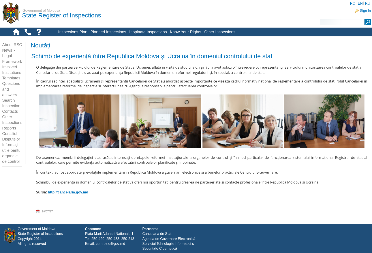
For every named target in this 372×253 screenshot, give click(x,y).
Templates (11, 78)
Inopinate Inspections (148, 32)
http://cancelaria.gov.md (68, 192)
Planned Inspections (108, 32)
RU (367, 3)
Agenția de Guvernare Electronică (168, 239)
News (7, 50)
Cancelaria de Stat (156, 234)
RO (352, 3)
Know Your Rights (185, 32)
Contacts (10, 111)
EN (360, 3)
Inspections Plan (72, 32)
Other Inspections (219, 32)
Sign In (365, 11)
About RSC (12, 45)
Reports (9, 128)
